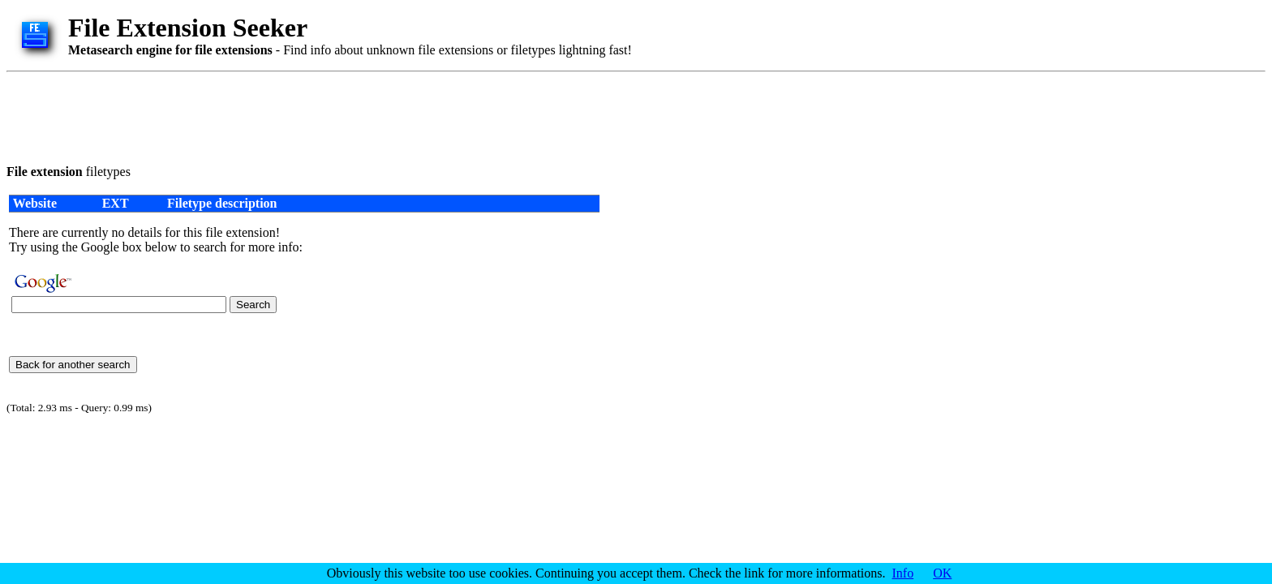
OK (942, 573)
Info (903, 573)
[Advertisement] (301, 115)
